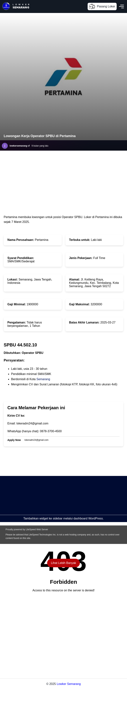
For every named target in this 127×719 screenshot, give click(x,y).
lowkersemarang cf (20, 146)
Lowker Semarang (69, 683)
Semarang (43, 379)
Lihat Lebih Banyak (63, 562)
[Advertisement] (53, 502)
